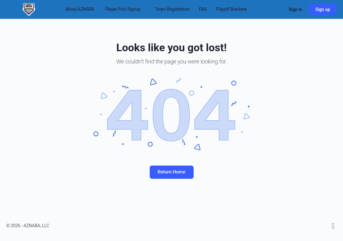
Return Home (171, 172)
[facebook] (333, 226)
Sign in (295, 9)
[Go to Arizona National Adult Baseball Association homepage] (28, 8)
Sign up (322, 9)
